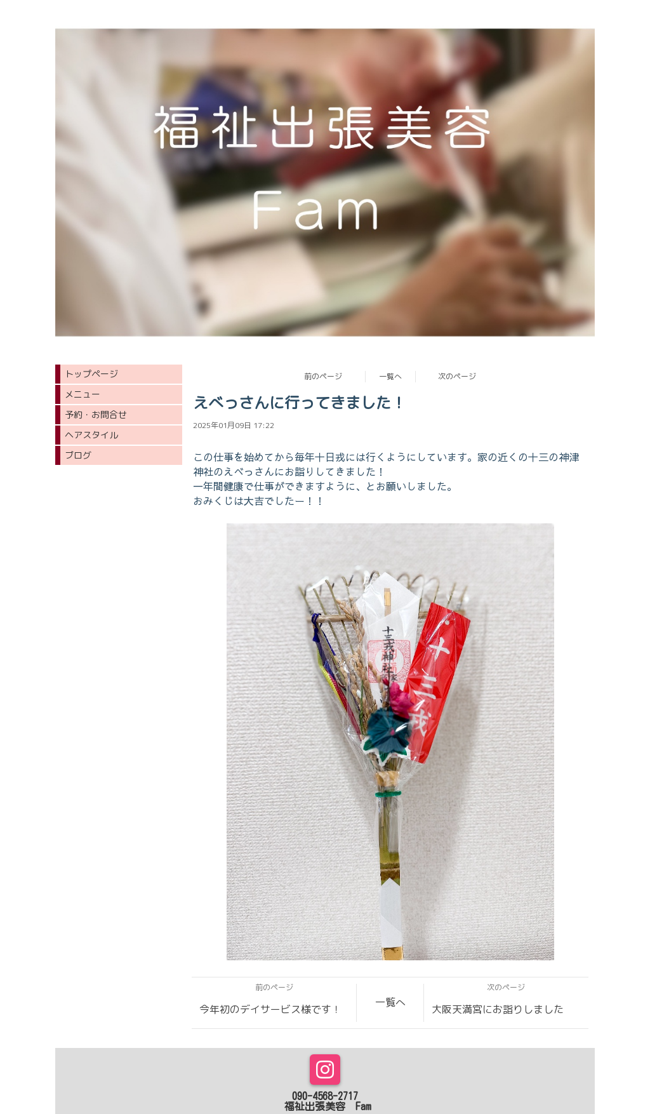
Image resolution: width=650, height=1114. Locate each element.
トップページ (91, 374)
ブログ (78, 455)
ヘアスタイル (91, 435)
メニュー (82, 394)
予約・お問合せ (96, 414)
